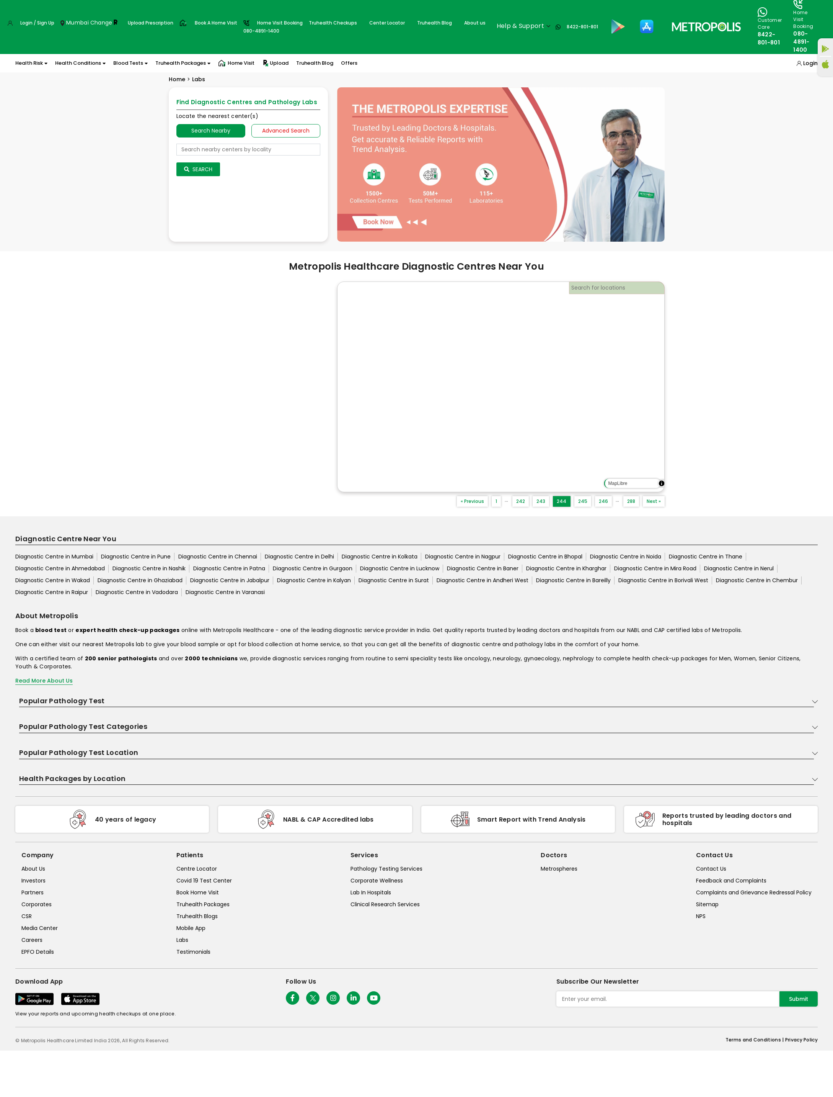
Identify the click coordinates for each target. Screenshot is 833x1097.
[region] (500, 387)
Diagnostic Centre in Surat (394, 580)
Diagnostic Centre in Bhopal (545, 556)
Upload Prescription (150, 23)
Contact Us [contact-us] (711, 869)
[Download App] (34, 999)
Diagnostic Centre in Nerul (739, 568)
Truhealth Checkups (333, 23)
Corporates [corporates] (36, 904)
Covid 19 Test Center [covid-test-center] (204, 880)
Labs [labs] (182, 940)
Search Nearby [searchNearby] (210, 130)
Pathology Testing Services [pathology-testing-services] (386, 869)
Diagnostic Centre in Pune (136, 556)
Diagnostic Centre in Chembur (757, 580)
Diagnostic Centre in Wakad (52, 580)
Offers (349, 63)
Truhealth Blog (434, 23)
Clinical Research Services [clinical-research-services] (385, 904)
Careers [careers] (31, 940)
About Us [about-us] (33, 869)
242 (520, 501)
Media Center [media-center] (39, 928)
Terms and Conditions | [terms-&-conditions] (755, 1039)
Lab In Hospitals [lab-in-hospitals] (370, 892)
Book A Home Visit (216, 23)
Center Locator (387, 23)
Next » (654, 501)
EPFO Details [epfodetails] (37, 952)
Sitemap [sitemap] (707, 904)
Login (810, 63)
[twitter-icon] (313, 998)
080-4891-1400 (801, 42)
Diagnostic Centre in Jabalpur (229, 580)
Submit (798, 999)
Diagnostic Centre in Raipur (51, 592)
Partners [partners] (32, 892)
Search (198, 169)
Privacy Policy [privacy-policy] (801, 1039)
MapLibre (617, 483)
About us (475, 23)
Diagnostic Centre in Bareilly (573, 580)
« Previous (472, 501)
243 (540, 501)
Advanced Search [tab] (286, 130)
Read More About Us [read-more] (44, 680)
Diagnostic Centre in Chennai (217, 556)
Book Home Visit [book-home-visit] (197, 892)
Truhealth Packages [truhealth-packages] (203, 904)
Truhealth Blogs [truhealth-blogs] (197, 916)
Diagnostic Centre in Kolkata (379, 556)
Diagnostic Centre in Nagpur (462, 556)
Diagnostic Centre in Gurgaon (312, 568)
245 (582, 501)
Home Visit (236, 63)
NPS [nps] (701, 916)
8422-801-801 (582, 26)
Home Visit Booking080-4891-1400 (273, 27)
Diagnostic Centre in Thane (705, 556)
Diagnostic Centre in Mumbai (54, 556)
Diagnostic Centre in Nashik (149, 568)
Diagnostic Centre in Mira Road (655, 568)
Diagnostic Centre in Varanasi (225, 592)
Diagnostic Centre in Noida (625, 556)
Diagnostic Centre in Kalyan (314, 580)
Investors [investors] (33, 880)
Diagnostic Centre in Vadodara (137, 592)
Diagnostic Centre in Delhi (299, 556)
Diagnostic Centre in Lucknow (399, 568)
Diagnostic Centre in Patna (229, 568)
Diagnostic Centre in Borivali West (663, 580)
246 (603, 501)
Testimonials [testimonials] (193, 952)
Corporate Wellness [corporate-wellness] (376, 880)
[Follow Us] (292, 998)
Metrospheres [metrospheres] (559, 869)
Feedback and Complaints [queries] (731, 880)
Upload (275, 63)
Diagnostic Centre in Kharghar (566, 568)
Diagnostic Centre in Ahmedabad (60, 568)
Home (177, 79)
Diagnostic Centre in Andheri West (482, 580)
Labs (198, 79)
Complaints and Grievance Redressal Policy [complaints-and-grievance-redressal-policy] (754, 892)
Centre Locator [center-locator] (196, 869)
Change (101, 22)
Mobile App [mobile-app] (190, 928)
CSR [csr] (26, 916)
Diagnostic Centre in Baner (482, 568)
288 (631, 501)
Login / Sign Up (37, 23)
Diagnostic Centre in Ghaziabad (140, 580)
